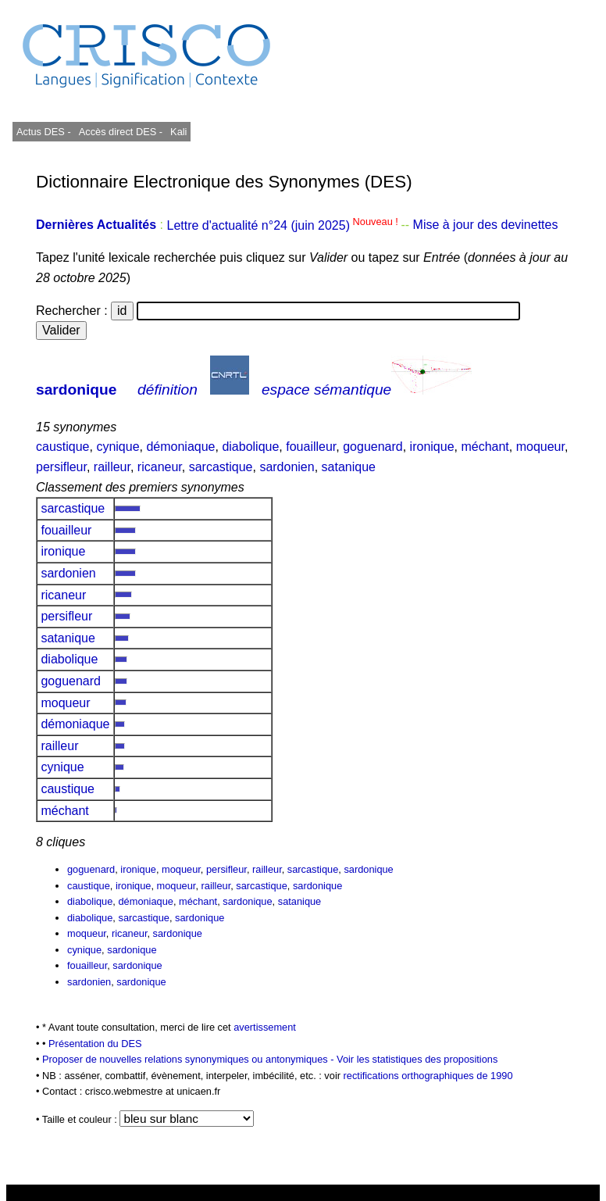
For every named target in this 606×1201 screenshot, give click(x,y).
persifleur (61, 467)
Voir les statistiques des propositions (417, 1059)
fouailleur (311, 446)
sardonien (286, 467)
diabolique (250, 446)
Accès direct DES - (120, 132)
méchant (484, 446)
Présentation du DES (95, 1043)
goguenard (373, 446)
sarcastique (221, 467)
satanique (349, 467)
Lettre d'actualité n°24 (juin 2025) (283, 225)
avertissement (264, 1027)
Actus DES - (43, 132)
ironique (432, 446)
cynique (117, 446)
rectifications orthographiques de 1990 (428, 1075)
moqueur (540, 446)
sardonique (76, 389)
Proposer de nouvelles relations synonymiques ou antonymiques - (189, 1059)
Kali (178, 132)
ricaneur (159, 467)
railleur (112, 467)
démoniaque (180, 446)
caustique (63, 446)
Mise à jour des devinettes (485, 225)
